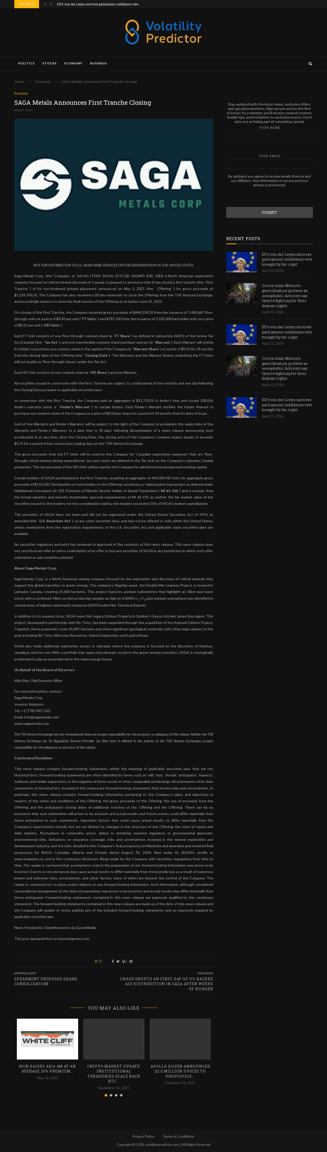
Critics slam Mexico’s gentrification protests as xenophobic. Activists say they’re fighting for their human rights (285, 295)
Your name (269, 132)
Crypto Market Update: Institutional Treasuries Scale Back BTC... (114, 1074)
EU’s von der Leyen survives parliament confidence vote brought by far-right (287, 259)
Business (98, 63)
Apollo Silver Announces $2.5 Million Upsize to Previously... (180, 1071)
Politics (26, 63)
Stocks (49, 63)
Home (19, 81)
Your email (269, 161)
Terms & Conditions (179, 1136)
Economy (73, 63)
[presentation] (265, 197)
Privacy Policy (143, 1136)
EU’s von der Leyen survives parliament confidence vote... (98, 4)
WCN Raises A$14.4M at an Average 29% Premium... (47, 1069)
